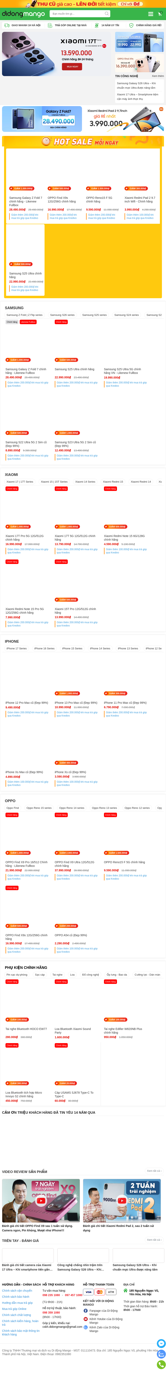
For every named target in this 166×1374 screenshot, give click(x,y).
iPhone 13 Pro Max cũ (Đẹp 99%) (60, 710)
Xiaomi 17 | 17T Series (20, 487)
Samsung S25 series (94, 316)
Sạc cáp (40, 984)
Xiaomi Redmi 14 (141, 487)
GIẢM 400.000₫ (19, 772)
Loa (72, 984)
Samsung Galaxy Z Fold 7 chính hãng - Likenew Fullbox (25, 202)
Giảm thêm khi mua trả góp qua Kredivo (24, 218)
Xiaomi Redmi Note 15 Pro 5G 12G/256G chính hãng (143, 543)
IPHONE (12, 647)
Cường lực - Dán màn (147, 984)
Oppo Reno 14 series (71, 817)
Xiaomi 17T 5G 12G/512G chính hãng (62, 543)
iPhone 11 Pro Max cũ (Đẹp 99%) (100, 710)
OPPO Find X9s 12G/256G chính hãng (62, 200)
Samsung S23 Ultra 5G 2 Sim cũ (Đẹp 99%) (21, 449)
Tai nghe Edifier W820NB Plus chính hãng (102, 1040)
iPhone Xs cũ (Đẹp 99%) (21, 781)
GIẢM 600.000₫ (99, 532)
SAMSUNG (14, 310)
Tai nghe (57, 984)
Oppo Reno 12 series (137, 817)
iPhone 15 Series (72, 654)
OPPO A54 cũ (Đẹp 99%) (21, 948)
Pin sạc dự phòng (17, 984)
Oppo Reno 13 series (104, 817)
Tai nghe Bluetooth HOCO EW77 (21, 1040)
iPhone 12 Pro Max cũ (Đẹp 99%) (19, 710)
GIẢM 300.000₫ (138, 189)
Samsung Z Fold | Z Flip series (25, 316)
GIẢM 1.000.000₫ (23, 189)
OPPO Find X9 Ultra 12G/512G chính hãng (60, 873)
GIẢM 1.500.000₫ (100, 189)
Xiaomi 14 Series (85, 487)
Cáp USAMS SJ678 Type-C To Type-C (21, 1107)
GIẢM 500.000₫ (61, 189)
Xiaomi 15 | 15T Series (54, 487)
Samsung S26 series (62, 316)
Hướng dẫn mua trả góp (17, 1315)
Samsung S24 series (126, 316)
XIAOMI (11, 480)
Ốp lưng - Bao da (117, 984)
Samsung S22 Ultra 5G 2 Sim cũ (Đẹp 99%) (142, 373)
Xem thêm (158, 75)
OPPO (10, 810)
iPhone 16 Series (44, 654)
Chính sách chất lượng (16, 1328)
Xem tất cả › (154, 1183)
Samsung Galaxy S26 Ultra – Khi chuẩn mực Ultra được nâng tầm (136, 85)
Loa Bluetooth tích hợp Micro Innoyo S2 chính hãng (141, 1042)
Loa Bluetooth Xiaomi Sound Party (59, 1040)
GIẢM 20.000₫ (18, 1096)
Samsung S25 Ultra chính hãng (25, 277)
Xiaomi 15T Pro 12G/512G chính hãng (22, 616)
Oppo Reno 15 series (39, 817)
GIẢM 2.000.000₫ (60, 862)
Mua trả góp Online (14, 1321)
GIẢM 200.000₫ (19, 939)
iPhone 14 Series (100, 654)
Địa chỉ (128, 1297)
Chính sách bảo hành (15, 1309)
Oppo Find (13, 817)
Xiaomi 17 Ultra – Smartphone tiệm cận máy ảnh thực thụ (137, 96)
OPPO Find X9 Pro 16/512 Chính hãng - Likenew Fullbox (22, 875)
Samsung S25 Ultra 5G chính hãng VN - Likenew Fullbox (102, 375)
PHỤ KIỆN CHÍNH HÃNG (26, 977)
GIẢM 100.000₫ (19, 1029)
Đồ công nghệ (90, 984)
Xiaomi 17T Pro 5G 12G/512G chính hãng (19, 543)
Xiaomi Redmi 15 (113, 487)
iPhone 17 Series (17, 654)
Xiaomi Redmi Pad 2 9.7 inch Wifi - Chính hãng (139, 200)
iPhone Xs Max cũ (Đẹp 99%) (142, 710)
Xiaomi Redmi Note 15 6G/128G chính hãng (100, 543)
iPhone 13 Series (128, 654)
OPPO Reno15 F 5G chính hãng (99, 200)
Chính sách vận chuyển (17, 1303)
